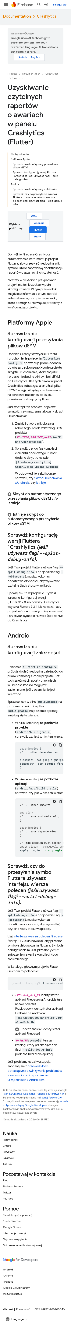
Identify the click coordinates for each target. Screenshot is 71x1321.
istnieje (41, 483)
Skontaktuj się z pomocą (17, 1215)
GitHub (7, 1164)
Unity (37, 236)
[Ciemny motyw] (54, 745)
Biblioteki (8, 1158)
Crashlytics (47, 16)
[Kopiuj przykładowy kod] (60, 745)
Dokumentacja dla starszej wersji (22, 1245)
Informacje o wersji (14, 1233)
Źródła (7, 1145)
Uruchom (17, 78)
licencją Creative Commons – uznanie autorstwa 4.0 (33, 1093)
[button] (35, 498)
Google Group (11, 1227)
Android (39, 223)
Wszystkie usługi (13, 1293)
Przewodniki (10, 1139)
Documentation (17, 16)
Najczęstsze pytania (15, 1239)
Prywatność (23, 1309)
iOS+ (34, 216)
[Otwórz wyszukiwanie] (39, 4)
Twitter (7, 1192)
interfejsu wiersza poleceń (38, 936)
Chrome (8, 1275)
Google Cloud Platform (16, 1287)
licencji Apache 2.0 (51, 1097)
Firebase (12, 73)
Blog (5, 1180)
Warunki (8, 1309)
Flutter (38, 229)
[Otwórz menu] (6, 4)
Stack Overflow (12, 1221)
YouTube (8, 1198)
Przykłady (9, 1152)
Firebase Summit (13, 1186)
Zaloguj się (59, 4)
